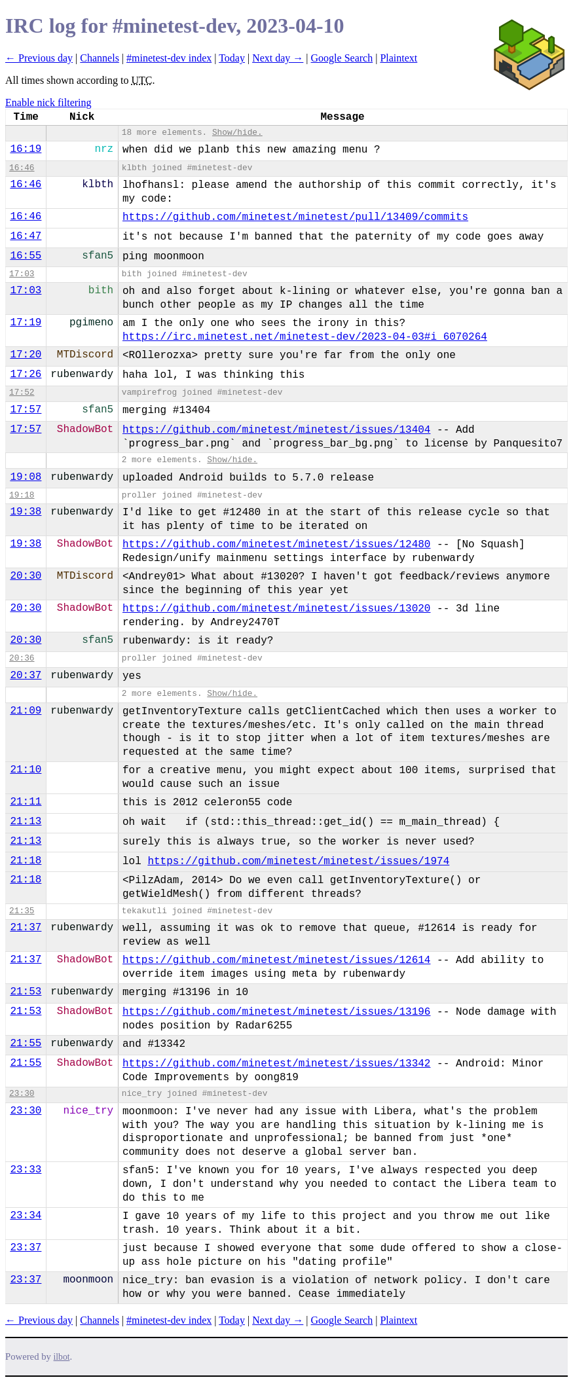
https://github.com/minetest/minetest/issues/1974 (298, 861)
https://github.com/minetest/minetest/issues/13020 (276, 609)
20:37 (25, 676)
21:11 (25, 802)
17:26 (25, 374)
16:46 (21, 168)
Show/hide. (237, 132)
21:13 (25, 821)
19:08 (25, 477)
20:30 (25, 576)
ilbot (62, 1357)
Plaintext (398, 58)
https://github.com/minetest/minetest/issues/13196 (276, 1012)
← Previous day (39, 58)
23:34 (25, 1216)
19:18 (21, 495)
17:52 (21, 392)
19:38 (25, 512)
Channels (99, 58)
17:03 (21, 274)
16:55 (25, 256)
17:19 (25, 323)
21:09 (25, 711)
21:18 (25, 861)
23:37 (25, 1248)
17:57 (25, 410)
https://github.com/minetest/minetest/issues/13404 (276, 430)
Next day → (277, 58)
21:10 (25, 770)
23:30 (21, 1094)
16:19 (25, 149)
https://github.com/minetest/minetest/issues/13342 (276, 1064)
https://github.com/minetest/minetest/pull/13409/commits (295, 217)
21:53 (25, 992)
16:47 (25, 236)
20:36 (21, 658)
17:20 (25, 355)
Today (232, 58)
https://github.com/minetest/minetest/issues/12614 (276, 960)
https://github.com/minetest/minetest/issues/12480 (276, 545)
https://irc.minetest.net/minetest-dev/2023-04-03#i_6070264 (304, 337)
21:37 (25, 928)
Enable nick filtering (48, 102)
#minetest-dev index (169, 58)
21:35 (21, 911)
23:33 (25, 1170)
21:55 (25, 1043)
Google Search (342, 58)
